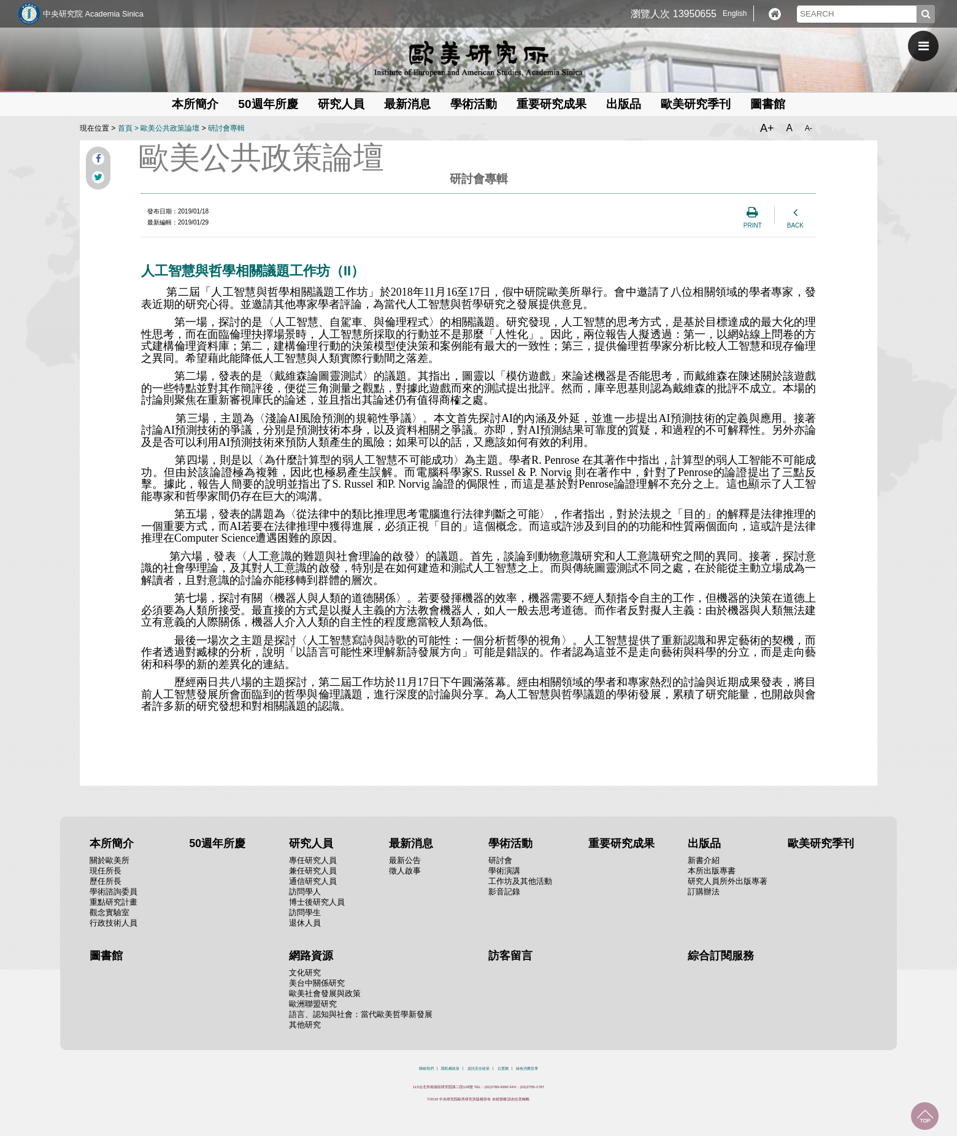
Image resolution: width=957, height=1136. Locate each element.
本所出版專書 (712, 870)
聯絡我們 (426, 1068)
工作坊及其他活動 (520, 881)
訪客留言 (510, 956)
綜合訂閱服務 (721, 956)
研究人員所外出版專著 (727, 881)
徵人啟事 (405, 870)
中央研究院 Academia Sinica (93, 13)
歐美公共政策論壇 (169, 128)
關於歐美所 (109, 860)
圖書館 (767, 104)
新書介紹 (704, 860)
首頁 (125, 128)
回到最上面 (925, 1116)
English (735, 13)
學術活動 (473, 104)
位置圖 (503, 1068)
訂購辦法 (704, 891)
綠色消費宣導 (527, 1068)
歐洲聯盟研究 (313, 1003)
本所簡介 (195, 104)
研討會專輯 (226, 128)
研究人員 (341, 104)
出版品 (623, 104)
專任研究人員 (313, 860)
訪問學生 (305, 912)
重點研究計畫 (113, 902)
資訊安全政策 (478, 1068)
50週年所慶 (268, 104)
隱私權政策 (450, 1068)
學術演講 (504, 870)
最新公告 (405, 860)
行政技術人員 (113, 922)
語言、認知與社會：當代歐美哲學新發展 (360, 1014)
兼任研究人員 (313, 870)
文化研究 (305, 972)
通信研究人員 (313, 881)
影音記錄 (504, 891)
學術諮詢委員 (113, 891)
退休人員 (305, 922)
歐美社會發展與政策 (325, 993)
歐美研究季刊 (696, 104)
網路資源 (311, 956)
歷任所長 (105, 881)
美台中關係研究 (317, 983)
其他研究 (305, 1024)
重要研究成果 (551, 104)
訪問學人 (305, 891)
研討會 (500, 860)
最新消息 (407, 104)
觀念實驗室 (109, 912)
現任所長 (105, 870)
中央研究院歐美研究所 (478, 58)
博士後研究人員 (317, 902)
